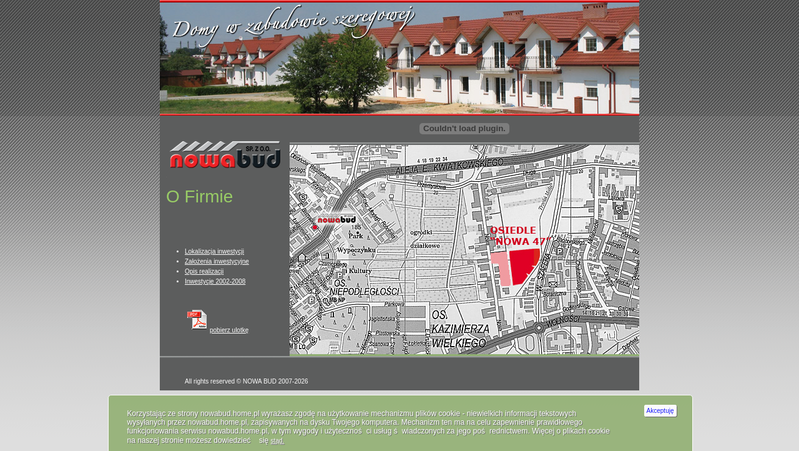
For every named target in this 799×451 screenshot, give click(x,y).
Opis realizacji (204, 271)
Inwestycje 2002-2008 (215, 281)
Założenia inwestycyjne (217, 261)
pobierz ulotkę (216, 330)
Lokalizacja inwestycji (214, 251)
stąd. (278, 440)
